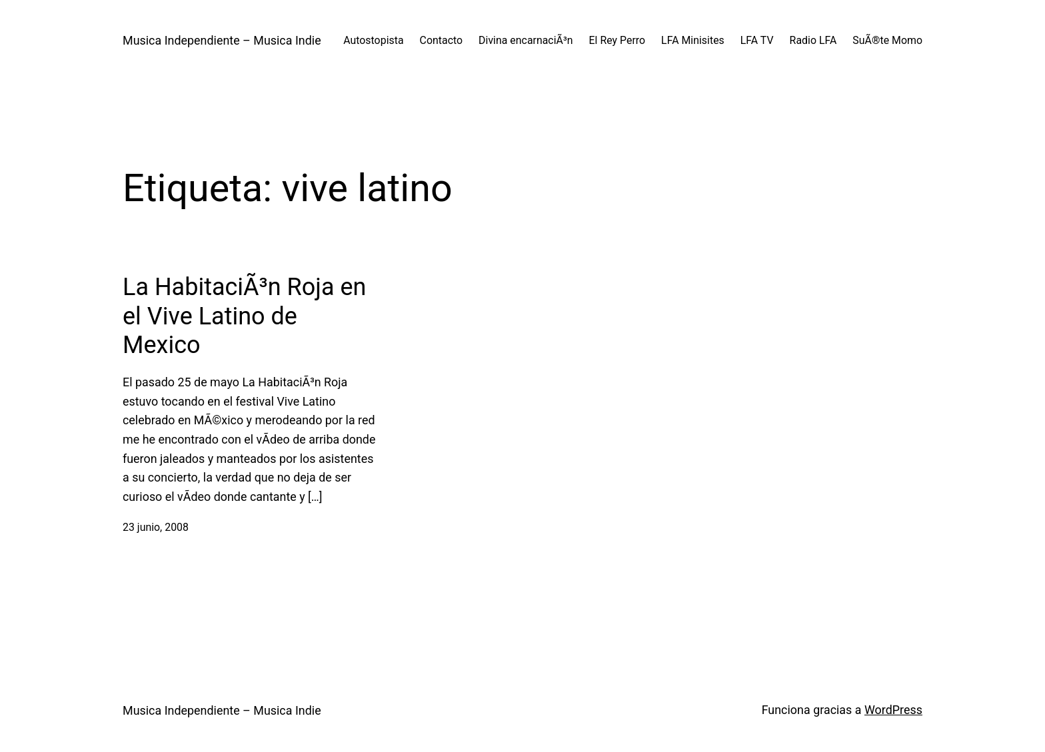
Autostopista (373, 40)
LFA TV (757, 40)
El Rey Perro (617, 40)
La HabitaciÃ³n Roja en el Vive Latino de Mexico (244, 315)
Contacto (441, 40)
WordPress (893, 710)
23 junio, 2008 (156, 527)
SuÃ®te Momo (887, 40)
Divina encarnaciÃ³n (525, 40)
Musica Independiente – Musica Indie (222, 40)
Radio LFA (813, 40)
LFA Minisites (692, 40)
